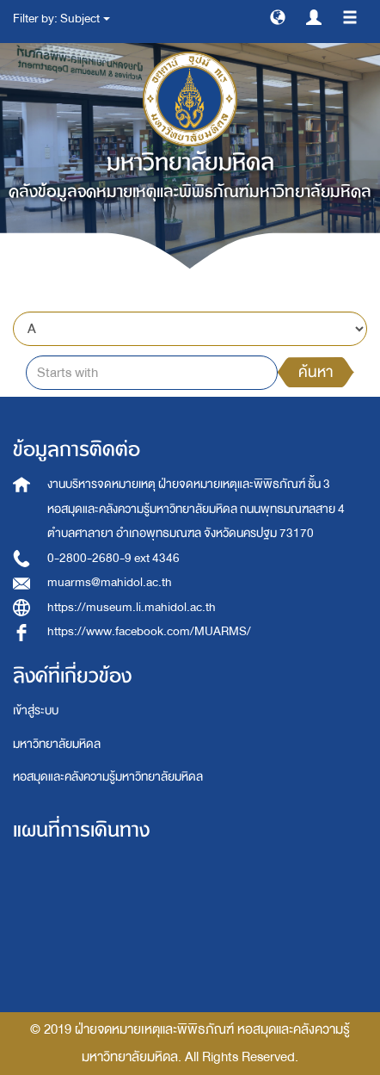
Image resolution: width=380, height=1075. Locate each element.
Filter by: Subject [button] (61, 18)
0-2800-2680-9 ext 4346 (113, 558)
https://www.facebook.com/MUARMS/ (149, 631)
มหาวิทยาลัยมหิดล (57, 744)
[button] (277, 16)
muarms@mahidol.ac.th (109, 582)
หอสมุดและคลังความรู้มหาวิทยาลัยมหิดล (108, 777)
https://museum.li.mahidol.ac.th (131, 607)
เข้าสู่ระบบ (35, 710)
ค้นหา (315, 372)
